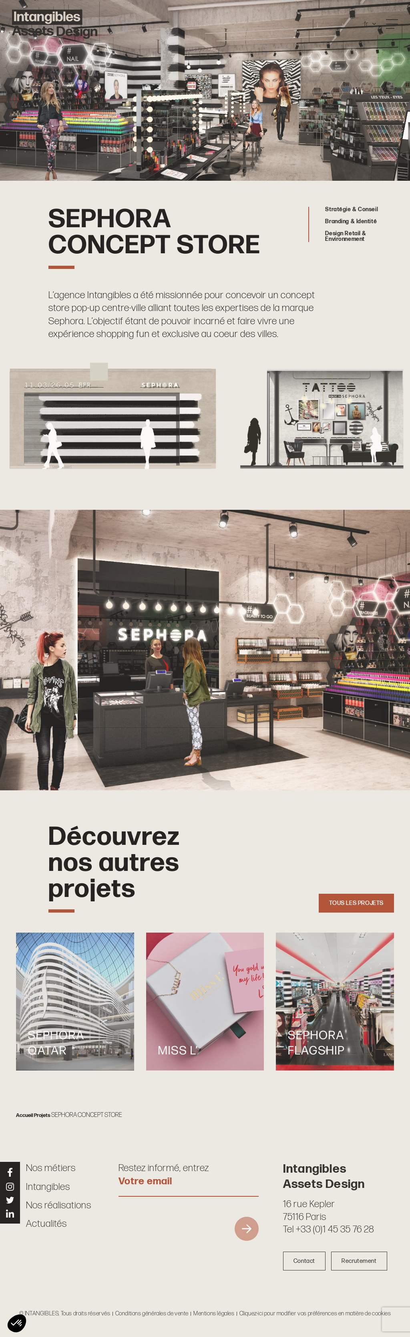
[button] (16, 1323)
